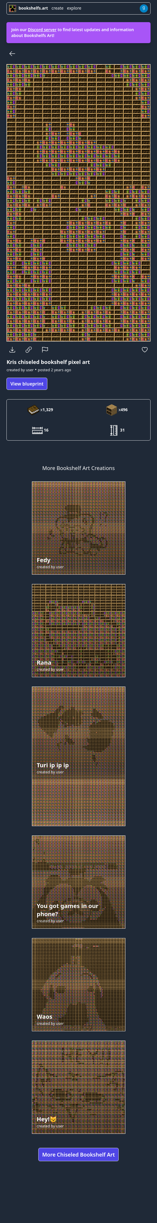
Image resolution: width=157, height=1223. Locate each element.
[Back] (12, 53)
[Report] (45, 350)
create (57, 8)
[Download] (12, 350)
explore (74, 8)
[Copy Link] (28, 350)
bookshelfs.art (28, 8)
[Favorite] (145, 350)
